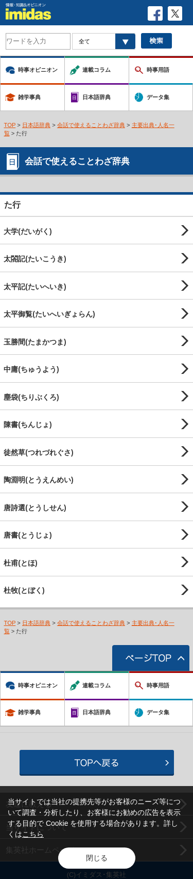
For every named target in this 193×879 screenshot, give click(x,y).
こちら (33, 834)
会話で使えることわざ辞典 (91, 125)
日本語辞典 (36, 125)
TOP (10, 125)
